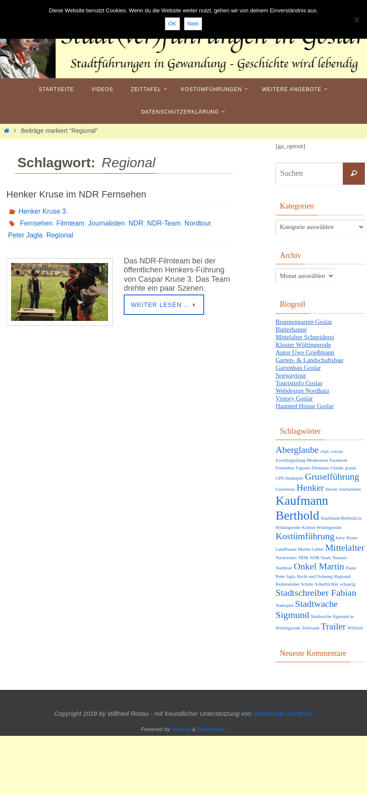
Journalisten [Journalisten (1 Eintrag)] (350, 489)
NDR (135, 223)
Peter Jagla (25, 235)
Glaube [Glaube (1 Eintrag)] (337, 468)
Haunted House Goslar (305, 406)
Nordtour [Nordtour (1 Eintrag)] (284, 568)
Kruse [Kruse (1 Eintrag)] (352, 537)
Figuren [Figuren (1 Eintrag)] (303, 468)
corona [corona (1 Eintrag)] (336, 451)
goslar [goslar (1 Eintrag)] (350, 468)
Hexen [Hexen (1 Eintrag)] (331, 489)
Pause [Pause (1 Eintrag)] (351, 568)
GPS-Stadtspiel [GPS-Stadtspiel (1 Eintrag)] (289, 478)
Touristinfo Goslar (299, 383)
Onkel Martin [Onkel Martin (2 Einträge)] (319, 566)
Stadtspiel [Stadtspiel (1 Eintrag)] (284, 605)
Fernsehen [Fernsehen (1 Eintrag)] (285, 468)
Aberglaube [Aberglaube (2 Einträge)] (297, 450)
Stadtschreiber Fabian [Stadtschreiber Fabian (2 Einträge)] (316, 593)
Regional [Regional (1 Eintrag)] (342, 576)
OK (172, 23)
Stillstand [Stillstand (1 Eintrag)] (310, 628)
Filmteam (70, 223)
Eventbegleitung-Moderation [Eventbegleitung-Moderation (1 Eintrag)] (302, 460)
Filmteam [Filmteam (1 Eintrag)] (320, 468)
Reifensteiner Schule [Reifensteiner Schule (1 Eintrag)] (294, 584)
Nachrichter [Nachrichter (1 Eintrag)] (286, 557)
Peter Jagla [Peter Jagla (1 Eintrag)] (285, 576)
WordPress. (211, 729)
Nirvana (181, 729)
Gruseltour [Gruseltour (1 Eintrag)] (285, 489)
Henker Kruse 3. (43, 211)
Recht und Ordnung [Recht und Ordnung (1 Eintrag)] (315, 576)
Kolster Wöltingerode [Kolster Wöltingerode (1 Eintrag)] (321, 527)
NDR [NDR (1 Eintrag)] (303, 557)
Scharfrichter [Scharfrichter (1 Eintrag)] (327, 584)
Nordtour (198, 223)
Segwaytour (291, 375)
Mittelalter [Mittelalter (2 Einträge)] (344, 548)
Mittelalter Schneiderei (305, 337)
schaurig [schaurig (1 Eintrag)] (348, 584)
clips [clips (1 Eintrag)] (324, 451)
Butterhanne (291, 329)
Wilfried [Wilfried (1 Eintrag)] (355, 628)
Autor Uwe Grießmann (305, 352)
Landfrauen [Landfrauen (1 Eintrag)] (286, 549)
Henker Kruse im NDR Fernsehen (76, 194)
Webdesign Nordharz (303, 390)
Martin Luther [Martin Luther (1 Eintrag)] (311, 549)
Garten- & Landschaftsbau (309, 360)
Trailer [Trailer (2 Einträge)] (333, 626)
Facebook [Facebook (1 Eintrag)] (338, 460)
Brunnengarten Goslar (304, 321)
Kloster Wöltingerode (303, 344)
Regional (59, 235)
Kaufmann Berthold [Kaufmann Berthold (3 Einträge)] (302, 508)
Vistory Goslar (294, 398)
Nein (193, 23)
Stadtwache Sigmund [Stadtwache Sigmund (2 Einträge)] (307, 609)
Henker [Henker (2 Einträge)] (310, 488)
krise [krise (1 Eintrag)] (340, 537)
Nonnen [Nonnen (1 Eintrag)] (340, 557)
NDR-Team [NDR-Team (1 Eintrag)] (320, 557)
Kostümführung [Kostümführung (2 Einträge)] (305, 536)
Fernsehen (36, 223)
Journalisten (106, 223)
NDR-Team (164, 223)
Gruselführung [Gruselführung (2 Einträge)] (332, 477)
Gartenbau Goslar (298, 367)
